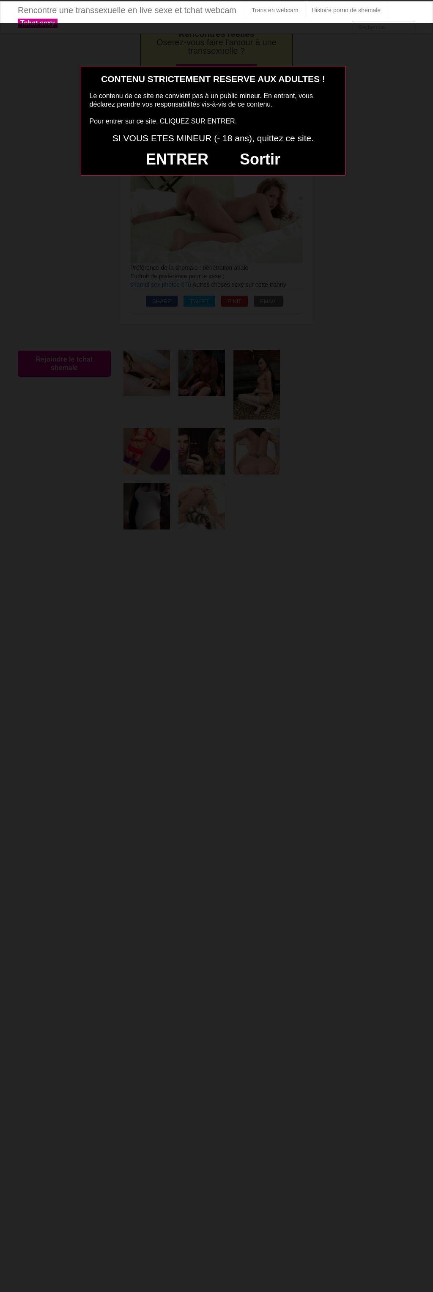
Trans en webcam (275, 10)
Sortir (260, 159)
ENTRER (177, 159)
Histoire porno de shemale (346, 10)
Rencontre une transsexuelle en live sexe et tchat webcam (127, 10)
